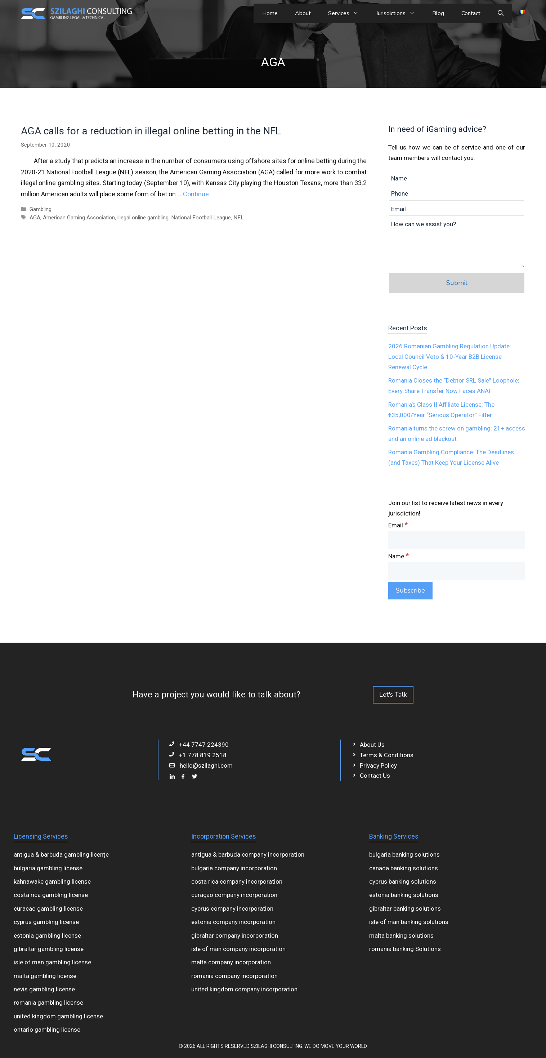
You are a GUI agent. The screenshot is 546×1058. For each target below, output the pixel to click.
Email (398, 525)
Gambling (41, 209)
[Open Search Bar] (500, 13)
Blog (438, 13)
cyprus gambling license (46, 921)
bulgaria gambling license (48, 868)
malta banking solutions (401, 935)
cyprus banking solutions (402, 881)
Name (398, 556)
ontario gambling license (47, 1029)
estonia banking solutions (403, 894)
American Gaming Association (79, 217)
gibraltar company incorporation (234, 935)
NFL (238, 217)
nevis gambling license (44, 989)
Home (270, 13)
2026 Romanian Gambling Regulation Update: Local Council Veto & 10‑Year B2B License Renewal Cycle (449, 357)
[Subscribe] (410, 590)
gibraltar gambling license (49, 948)
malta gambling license (45, 975)
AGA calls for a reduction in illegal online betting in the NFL (151, 131)
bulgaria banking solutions (404, 854)
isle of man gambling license (52, 962)
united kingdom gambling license (58, 1016)
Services (347, 13)
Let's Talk (393, 694)
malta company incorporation (231, 962)
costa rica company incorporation (236, 881)
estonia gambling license (47, 935)
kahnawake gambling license (52, 881)
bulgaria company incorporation (234, 868)
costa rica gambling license (51, 894)
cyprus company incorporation (232, 908)
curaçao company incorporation (234, 894)
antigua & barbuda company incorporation (247, 854)
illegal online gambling (143, 217)
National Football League (201, 217)
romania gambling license (48, 1002)
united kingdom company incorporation (244, 989)
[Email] (456, 540)
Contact (470, 13)
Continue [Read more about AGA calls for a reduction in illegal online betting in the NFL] (196, 194)
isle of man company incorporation (238, 948)
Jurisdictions (400, 13)
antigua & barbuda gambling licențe (61, 854)
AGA (35, 217)
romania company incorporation (234, 975)
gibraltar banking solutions (405, 908)
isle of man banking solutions (408, 921)
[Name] (456, 571)
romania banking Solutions (405, 948)
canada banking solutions (403, 868)
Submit (456, 282)
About (303, 13)
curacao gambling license (48, 908)
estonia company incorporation (233, 921)
